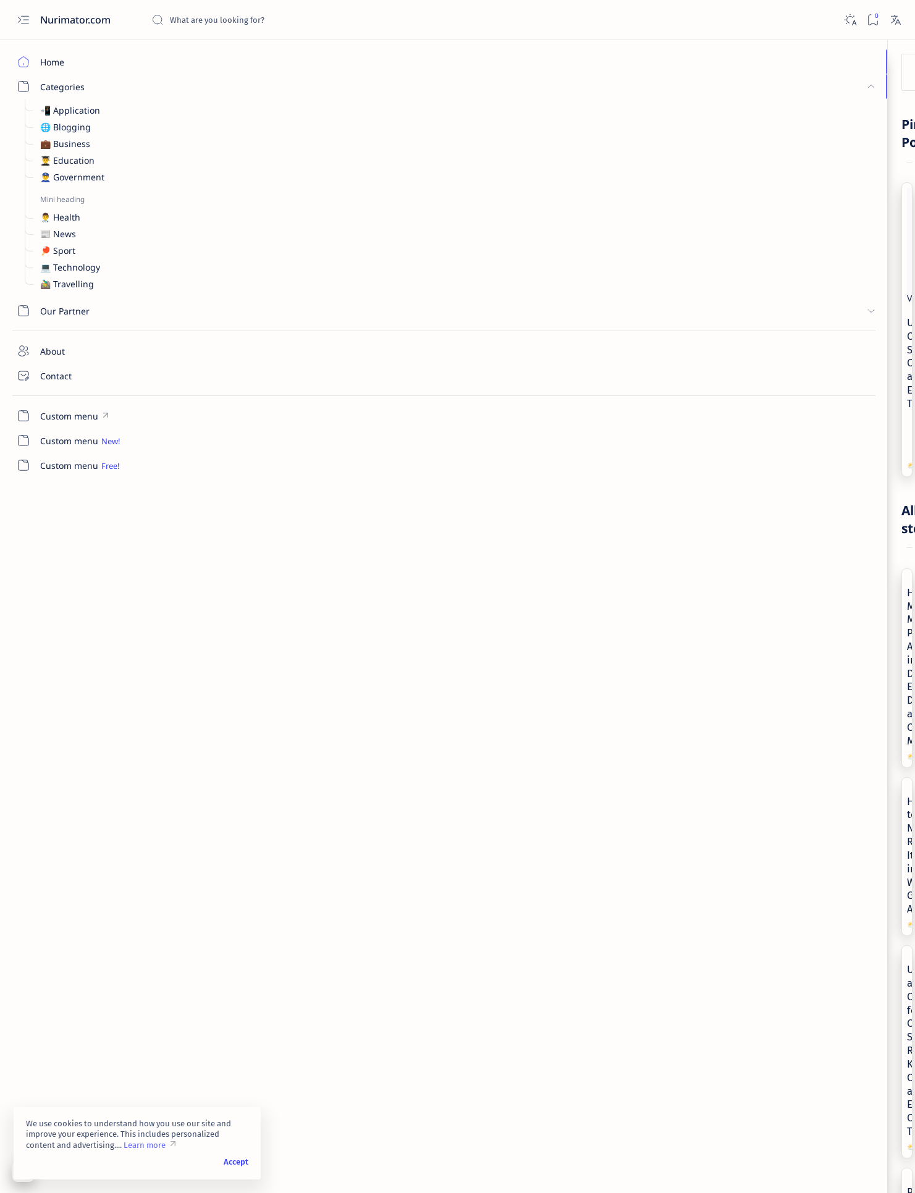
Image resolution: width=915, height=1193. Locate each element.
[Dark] (850, 20)
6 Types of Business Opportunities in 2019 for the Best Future (820, 381)
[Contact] (71, 375)
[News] (182, 501)
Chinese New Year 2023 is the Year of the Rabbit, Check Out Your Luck (613, 646)
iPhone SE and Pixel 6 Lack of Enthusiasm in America (415, 1007)
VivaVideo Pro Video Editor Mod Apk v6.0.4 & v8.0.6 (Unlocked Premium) (815, 520)
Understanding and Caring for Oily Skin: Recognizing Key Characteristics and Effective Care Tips (612, 465)
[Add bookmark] (334, 164)
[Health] (381, 234)
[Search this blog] (244, 20)
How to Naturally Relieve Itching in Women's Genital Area (427, 452)
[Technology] (563, 862)
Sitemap (870, 929)
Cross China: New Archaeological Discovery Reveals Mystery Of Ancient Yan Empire (816, 450)
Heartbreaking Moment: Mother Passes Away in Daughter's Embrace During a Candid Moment (243, 459)
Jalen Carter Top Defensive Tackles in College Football (241, 840)
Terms (744, 929)
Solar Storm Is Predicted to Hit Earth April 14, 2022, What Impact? (610, 1007)
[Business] (779, 260)
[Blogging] (857, 695)
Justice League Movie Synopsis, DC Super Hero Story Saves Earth (427, 840)
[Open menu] (23, 20)
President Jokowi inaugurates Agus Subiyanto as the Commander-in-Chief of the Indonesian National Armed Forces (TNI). (428, 659)
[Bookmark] (872, 20)
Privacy (830, 929)
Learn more (145, 1145)
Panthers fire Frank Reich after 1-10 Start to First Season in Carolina (241, 646)
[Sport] (181, 695)
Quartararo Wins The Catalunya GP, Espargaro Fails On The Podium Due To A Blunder (243, 1014)
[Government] (380, 695)
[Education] (857, 726)
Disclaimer (786, 929)
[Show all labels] (755, 817)
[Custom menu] (71, 415)
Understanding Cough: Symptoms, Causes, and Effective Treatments (516, 185)
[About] (71, 351)
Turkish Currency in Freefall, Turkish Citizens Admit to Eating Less (817, 285)
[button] (290, 346)
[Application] (783, 495)
